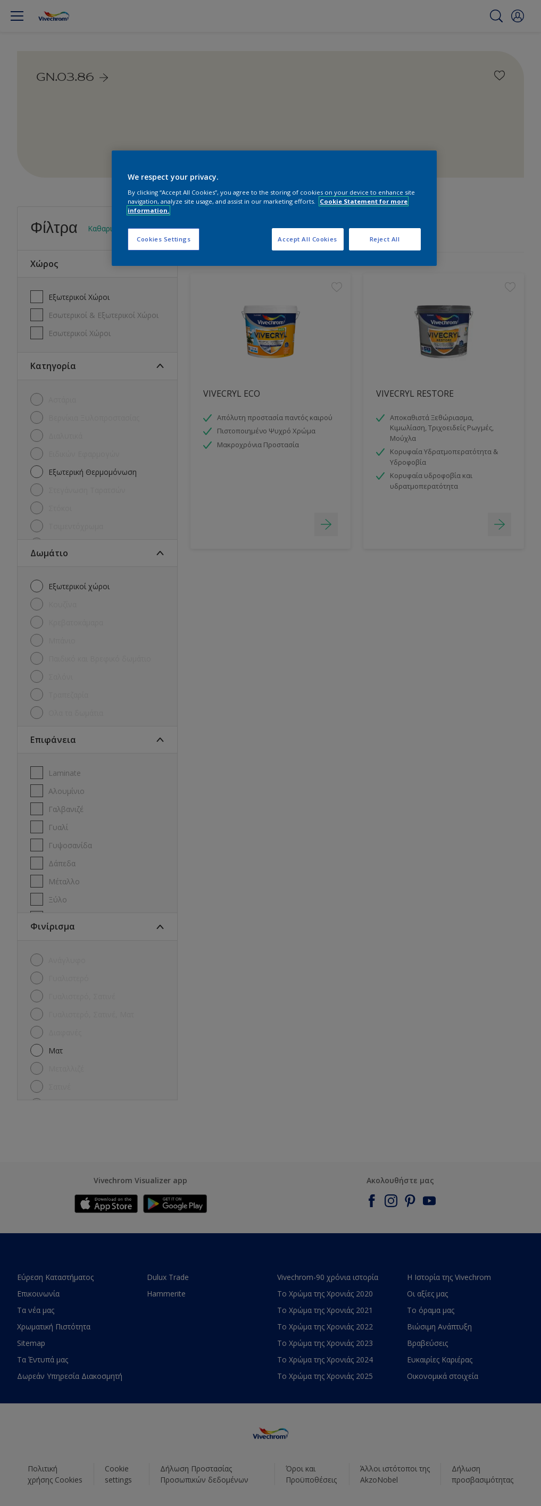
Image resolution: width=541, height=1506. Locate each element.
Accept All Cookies (307, 239)
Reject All (385, 239)
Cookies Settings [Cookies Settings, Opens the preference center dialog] (163, 239)
